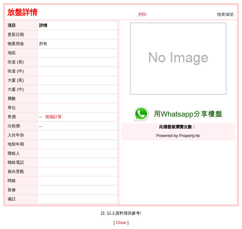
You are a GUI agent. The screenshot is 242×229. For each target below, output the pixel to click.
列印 (142, 14)
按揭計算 (53, 116)
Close (121, 222)
